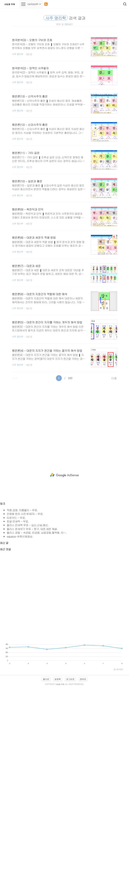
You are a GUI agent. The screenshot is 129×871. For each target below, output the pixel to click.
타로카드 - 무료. (16, 518)
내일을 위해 (9, 4)
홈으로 (46, 679)
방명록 (58, 679)
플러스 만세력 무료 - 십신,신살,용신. (28, 525)
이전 (15, 378)
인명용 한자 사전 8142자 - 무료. (25, 514)
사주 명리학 (17, 54)
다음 (114, 378)
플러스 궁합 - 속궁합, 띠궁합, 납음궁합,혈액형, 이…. (37, 533)
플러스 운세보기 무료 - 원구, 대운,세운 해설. (32, 529)
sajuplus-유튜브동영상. (20, 536)
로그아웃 (70, 679)
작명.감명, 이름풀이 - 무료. (22, 510)
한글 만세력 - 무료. (18, 521)
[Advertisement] (64, 413)
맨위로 (83, 679)
